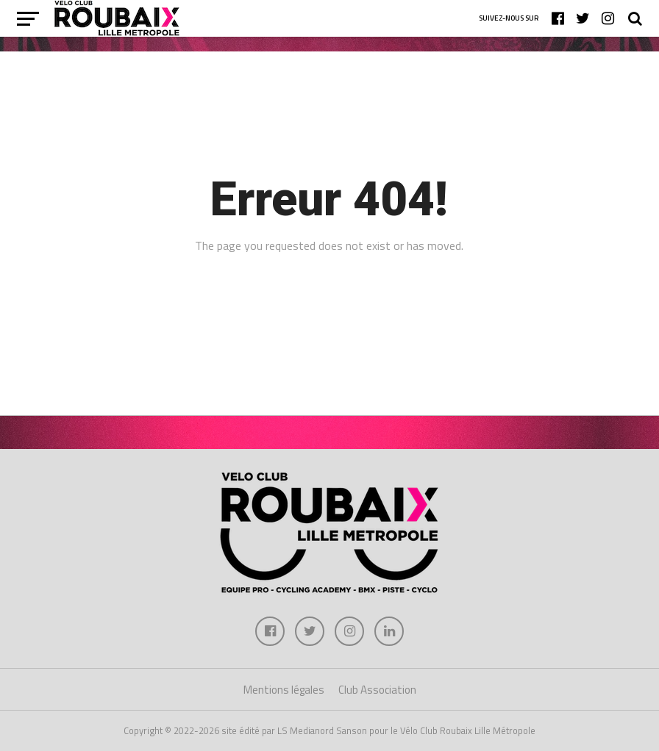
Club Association (377, 689)
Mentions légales (283, 689)
